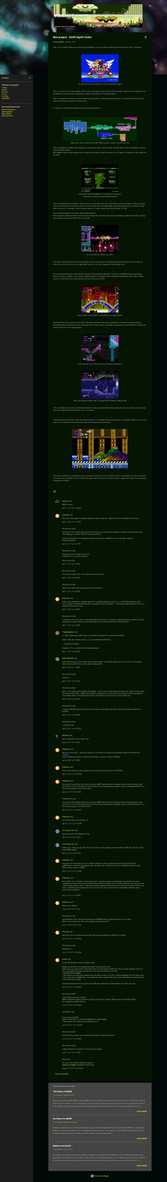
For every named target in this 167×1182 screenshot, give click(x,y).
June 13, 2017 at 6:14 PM (71, 987)
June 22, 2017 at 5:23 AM (71, 1039)
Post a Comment (61, 1074)
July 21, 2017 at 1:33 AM (71, 1052)
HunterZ (65, 501)
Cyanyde (65, 515)
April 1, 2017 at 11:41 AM (71, 522)
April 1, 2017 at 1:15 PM (71, 564)
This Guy (65, 932)
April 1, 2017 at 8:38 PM (71, 651)
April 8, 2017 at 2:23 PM (71, 742)
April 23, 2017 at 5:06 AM (71, 810)
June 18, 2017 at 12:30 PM (72, 1025)
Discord (5, 92)
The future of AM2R (62, 1091)
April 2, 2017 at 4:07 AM (71, 681)
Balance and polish (62, 1146)
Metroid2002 (6, 114)
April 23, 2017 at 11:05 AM (72, 824)
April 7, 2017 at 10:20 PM (71, 729)
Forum (4, 94)
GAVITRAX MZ (67, 658)
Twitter (4, 88)
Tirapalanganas (68, 632)
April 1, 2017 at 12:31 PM (71, 544)
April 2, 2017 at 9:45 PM (71, 699)
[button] (145, 37)
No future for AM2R (62, 1118)
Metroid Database (8, 110)
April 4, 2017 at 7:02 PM (71, 715)
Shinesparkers (7, 112)
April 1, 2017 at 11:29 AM (71, 508)
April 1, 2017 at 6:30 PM (71, 625)
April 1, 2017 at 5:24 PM (71, 609)
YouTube (5, 96)
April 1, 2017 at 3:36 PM (71, 578)
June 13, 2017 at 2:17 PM (71, 925)
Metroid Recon (7, 116)
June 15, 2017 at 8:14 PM (71, 1005)
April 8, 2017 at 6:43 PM (71, 760)
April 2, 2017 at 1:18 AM (71, 667)
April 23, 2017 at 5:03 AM (71, 792)
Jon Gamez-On (68, 830)
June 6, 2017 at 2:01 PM (71, 909)
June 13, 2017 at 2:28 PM (71, 939)
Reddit (4, 90)
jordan (64, 959)
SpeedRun (6, 98)
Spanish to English (69, 1065)
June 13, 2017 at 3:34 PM (71, 952)
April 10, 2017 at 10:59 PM (72, 774)
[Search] (150, 6)
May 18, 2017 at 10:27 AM (72, 871)
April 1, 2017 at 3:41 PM (71, 591)
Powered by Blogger (100, 1176)
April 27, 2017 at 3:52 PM (71, 853)
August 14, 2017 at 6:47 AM (72, 1068)
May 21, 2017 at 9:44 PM (71, 895)
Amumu (65, 735)
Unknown (65, 598)
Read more (142, 1111)
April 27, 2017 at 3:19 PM (71, 837)
